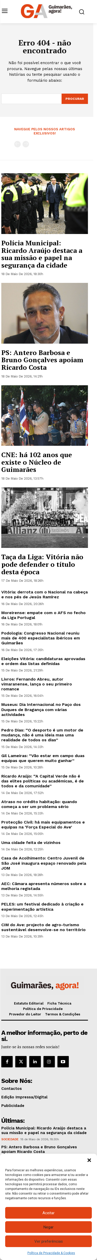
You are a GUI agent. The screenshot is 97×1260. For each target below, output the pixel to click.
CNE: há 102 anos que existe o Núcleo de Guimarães (36, 462)
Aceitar (48, 1213)
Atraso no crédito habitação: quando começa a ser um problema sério (39, 804)
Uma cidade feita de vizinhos (31, 842)
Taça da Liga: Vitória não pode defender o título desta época (42, 564)
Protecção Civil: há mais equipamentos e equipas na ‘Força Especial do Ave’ (43, 824)
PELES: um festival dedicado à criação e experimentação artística (42, 906)
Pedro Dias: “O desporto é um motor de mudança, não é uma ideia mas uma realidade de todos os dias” (42, 735)
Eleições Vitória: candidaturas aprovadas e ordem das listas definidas (43, 661)
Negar (48, 1227)
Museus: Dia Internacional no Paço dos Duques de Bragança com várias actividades (41, 709)
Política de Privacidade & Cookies (51, 1253)
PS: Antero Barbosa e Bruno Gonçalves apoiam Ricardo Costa (42, 360)
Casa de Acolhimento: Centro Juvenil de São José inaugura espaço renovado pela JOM (43, 863)
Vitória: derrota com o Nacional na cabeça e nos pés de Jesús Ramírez (44, 594)
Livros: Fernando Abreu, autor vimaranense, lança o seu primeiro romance (36, 684)
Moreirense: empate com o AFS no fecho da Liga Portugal (43, 615)
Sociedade (10, 1139)
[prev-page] (17, 144)
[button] (89, 1160)
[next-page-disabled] (26, 144)
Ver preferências (48, 1241)
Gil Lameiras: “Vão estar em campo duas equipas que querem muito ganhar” (43, 758)
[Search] (75, 99)
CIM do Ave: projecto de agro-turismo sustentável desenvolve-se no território (43, 927)
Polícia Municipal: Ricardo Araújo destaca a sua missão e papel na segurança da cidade (41, 253)
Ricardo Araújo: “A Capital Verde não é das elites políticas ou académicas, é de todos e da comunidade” (42, 781)
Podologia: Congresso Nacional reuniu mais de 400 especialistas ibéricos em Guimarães (40, 638)
